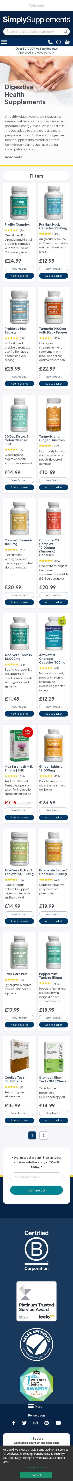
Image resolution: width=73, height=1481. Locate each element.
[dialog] (36, 1463)
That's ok (36, 1475)
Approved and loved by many (36, 50)
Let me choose (35, 1467)
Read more (13, 157)
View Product (19, 268)
